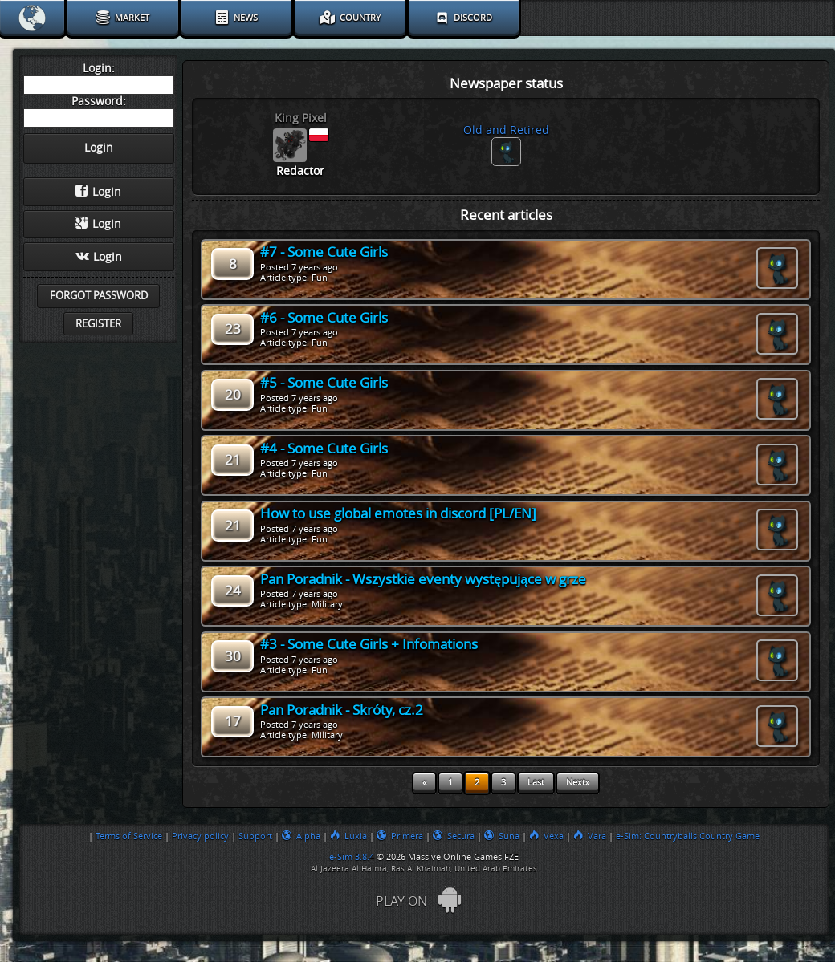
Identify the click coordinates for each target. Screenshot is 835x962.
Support (255, 836)
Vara (589, 836)
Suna (501, 836)
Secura (454, 836)
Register (98, 324)
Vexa (546, 836)
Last (535, 782)
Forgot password (99, 296)
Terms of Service (129, 836)
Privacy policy (200, 836)
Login (98, 192)
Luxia (348, 836)
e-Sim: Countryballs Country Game (688, 836)
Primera (400, 836)
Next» (577, 782)
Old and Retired (506, 130)
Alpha (301, 836)
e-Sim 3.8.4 (351, 857)
